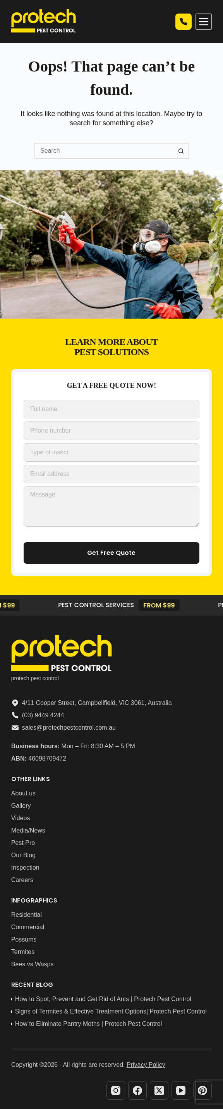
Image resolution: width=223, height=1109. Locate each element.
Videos (20, 818)
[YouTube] (181, 1090)
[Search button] (181, 151)
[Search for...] (103, 151)
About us (23, 793)
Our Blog (23, 855)
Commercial (27, 927)
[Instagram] (115, 1090)
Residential (26, 914)
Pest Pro (23, 842)
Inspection (25, 867)
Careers (22, 880)
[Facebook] (137, 1090)
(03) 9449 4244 (43, 715)
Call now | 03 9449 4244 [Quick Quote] (183, 22)
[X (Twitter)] (159, 1090)
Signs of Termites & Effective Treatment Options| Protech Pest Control (111, 1011)
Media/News (28, 830)
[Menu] (204, 22)
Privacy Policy (146, 1064)
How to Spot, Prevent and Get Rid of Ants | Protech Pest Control (103, 999)
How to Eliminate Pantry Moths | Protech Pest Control (88, 1023)
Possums (24, 939)
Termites (22, 952)
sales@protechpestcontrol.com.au (69, 727)
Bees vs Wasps (32, 964)
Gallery (21, 805)
